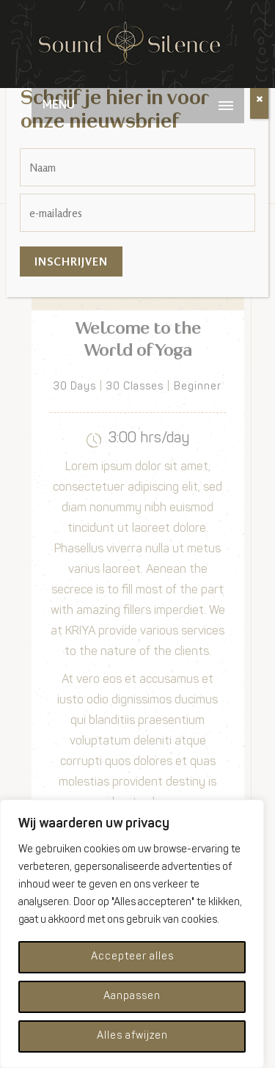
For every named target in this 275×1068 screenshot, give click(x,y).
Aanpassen (132, 996)
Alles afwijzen (132, 1036)
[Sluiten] (259, 100)
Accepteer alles (132, 956)
